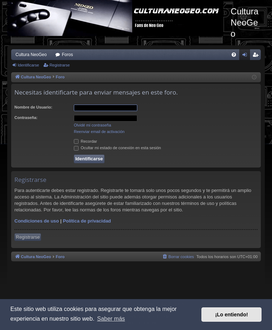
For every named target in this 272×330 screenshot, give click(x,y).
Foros (67, 54)
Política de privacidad (87, 221)
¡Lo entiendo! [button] (231, 314)
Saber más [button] (111, 319)
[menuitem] (233, 54)
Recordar (85, 141)
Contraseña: (25, 117)
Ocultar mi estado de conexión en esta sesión (117, 148)
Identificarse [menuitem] (246, 56)
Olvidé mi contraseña (92, 125)
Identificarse (28, 65)
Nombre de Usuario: (33, 107)
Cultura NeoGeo (31, 54)
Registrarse (59, 65)
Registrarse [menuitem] (257, 56)
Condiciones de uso (36, 221)
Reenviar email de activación (99, 131)
